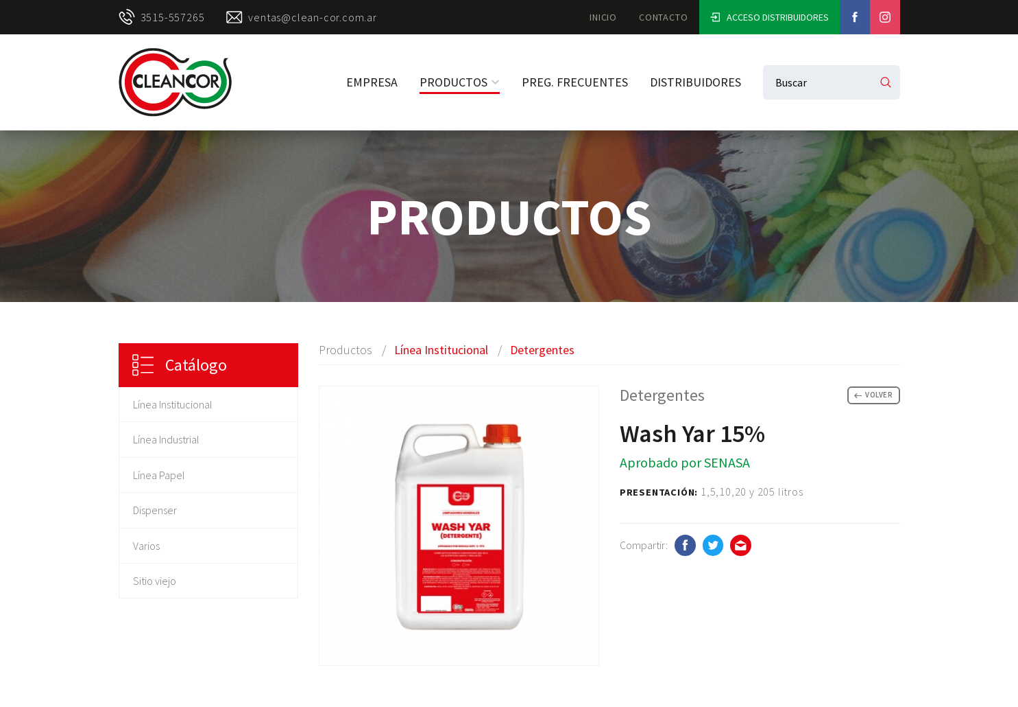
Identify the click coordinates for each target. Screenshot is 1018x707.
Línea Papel (159, 475)
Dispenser (155, 510)
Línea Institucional (173, 404)
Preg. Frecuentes (575, 82)
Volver (873, 394)
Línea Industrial (166, 439)
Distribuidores (695, 82)
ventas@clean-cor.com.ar (301, 17)
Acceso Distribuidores (769, 17)
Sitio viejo (154, 581)
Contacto (663, 17)
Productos (459, 82)
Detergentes (542, 350)
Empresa (372, 82)
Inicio (603, 17)
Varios (146, 546)
